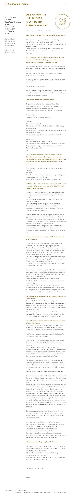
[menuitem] (18, 492)
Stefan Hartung (49, 31)
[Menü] (63, 4)
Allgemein (39, 31)
